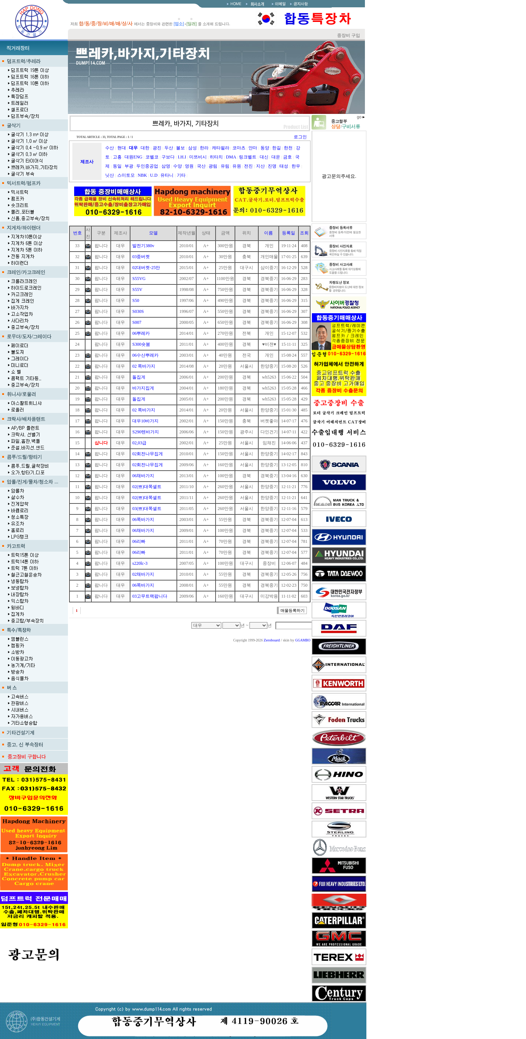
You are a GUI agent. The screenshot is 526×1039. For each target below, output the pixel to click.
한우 (295, 166)
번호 (77, 232)
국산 (201, 166)
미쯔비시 (198, 157)
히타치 (216, 157)
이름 (268, 232)
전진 (248, 166)
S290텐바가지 (145, 431)
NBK (142, 175)
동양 (264, 147)
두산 (168, 147)
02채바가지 (143, 574)
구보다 (168, 157)
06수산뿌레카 (145, 355)
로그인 (300, 136)
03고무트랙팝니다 (149, 596)
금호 (287, 157)
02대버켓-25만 (146, 267)
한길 (276, 147)
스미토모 (126, 175)
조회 (304, 232)
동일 (117, 166)
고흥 (117, 157)
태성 (283, 166)
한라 (204, 147)
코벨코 (152, 157)
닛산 (109, 175)
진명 (272, 166)
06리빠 (138, 541)
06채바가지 (143, 475)
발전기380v (143, 245)
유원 (236, 166)
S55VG (138, 278)
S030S (138, 311)
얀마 (252, 147)
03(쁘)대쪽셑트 (146, 508)
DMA (231, 157)
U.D (153, 175)
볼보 (180, 147)
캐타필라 (220, 147)
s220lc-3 (139, 563)
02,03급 (139, 442)
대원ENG (133, 157)
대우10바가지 (145, 420)
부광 (129, 166)
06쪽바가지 (143, 519)
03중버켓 (141, 256)
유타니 (167, 175)
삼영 (165, 166)
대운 (275, 157)
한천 (288, 147)
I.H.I (182, 157)
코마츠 (238, 147)
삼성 (192, 147)
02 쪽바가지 (143, 366)
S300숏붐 (141, 344)
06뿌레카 (141, 333)
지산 (260, 166)
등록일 (288, 232)
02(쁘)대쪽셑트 (146, 486)
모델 (153, 232)
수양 (177, 166)
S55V (137, 289)
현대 (121, 147)
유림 (225, 166)
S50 (135, 300)
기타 (181, 175)
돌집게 (138, 377)
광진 (157, 147)
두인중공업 (147, 166)
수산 (109, 147)
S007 (136, 322)
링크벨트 (247, 157)
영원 (189, 166)
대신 (264, 157)
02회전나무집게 (147, 453)
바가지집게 (143, 388)
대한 (145, 147)
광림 (213, 166)
